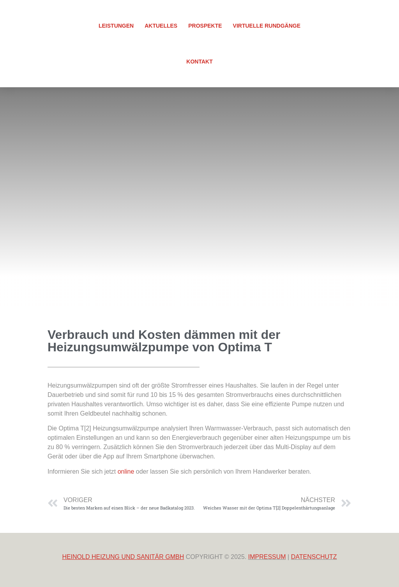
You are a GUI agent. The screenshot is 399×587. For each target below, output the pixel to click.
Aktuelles (161, 26)
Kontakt (199, 61)
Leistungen (116, 26)
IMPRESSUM (267, 557)
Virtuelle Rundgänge (266, 26)
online (126, 471)
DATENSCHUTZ (314, 557)
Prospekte (205, 26)
